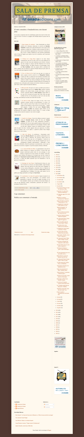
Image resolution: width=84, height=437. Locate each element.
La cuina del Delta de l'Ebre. (29, 148)
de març (59, 303)
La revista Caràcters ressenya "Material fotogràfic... (63, 216)
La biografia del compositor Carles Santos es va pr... (62, 205)
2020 (57, 163)
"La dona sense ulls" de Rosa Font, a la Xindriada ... (63, 263)
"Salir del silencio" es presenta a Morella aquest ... (63, 273)
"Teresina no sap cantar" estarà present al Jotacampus (63, 276)
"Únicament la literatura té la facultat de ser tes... (63, 266)
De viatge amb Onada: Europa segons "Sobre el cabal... (63, 260)
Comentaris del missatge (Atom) (27, 234)
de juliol (59, 186)
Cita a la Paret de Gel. (27, 73)
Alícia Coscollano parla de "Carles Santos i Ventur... (62, 222)
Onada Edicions (20, 408)
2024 (57, 154)
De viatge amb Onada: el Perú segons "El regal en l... (63, 219)
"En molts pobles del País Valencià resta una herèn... (63, 232)
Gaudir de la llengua (27, 118)
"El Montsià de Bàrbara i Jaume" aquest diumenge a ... (63, 249)
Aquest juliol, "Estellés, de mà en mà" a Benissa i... (63, 235)
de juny (58, 297)
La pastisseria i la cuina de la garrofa (30, 176)
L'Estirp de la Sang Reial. (29, 58)
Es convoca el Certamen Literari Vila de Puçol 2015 (63, 283)
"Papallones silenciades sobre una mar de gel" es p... (63, 289)
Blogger (49, 430)
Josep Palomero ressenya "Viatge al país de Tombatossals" (28, 423)
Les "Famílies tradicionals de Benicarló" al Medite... (63, 286)
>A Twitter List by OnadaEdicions (61, 117)
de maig (59, 299)
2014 (57, 310)
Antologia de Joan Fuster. (28, 163)
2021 (57, 161)
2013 (57, 312)
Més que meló (25, 87)
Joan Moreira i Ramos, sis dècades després (24, 420)
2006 (57, 327)
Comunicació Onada (21, 404)
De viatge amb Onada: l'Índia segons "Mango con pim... (63, 239)
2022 (57, 158)
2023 (57, 156)
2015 (57, 173)
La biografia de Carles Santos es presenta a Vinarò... (63, 229)
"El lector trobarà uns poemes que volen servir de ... (63, 212)
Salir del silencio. (26, 134)
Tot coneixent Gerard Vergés (21, 417)
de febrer (59, 305)
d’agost (58, 183)
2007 (57, 325)
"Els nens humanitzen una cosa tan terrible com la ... (63, 253)
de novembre (60, 177)
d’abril (58, 301)
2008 (57, 323)
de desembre (60, 175)
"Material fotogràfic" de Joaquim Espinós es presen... (62, 209)
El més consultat (21, 189)
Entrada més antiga (45, 232)
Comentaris (47, 407)
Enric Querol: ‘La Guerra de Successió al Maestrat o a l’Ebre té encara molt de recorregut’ (34, 415)
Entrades (46, 404)
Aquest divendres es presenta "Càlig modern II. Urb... (63, 201)
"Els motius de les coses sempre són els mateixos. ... (63, 226)
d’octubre (59, 179)
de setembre (59, 181)
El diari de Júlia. (26, 100)
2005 (57, 329)
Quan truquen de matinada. (28, 44)
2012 (57, 314)
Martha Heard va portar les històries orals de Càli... (62, 256)
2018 (57, 167)
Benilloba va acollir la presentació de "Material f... (63, 198)
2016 (57, 171)
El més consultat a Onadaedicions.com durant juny (63, 293)
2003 (57, 333)
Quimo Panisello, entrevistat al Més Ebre (24, 425)
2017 (57, 169)
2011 (57, 316)
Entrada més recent (19, 232)
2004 (57, 331)
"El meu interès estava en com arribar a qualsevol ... (63, 245)
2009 (57, 320)
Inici (32, 232)
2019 (57, 165)
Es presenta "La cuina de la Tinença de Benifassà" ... (62, 192)
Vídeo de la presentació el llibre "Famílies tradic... (62, 270)
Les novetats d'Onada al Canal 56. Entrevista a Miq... (63, 188)
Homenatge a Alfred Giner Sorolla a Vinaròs (62, 279)
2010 (57, 318)
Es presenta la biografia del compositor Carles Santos (62, 242)
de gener (59, 307)
